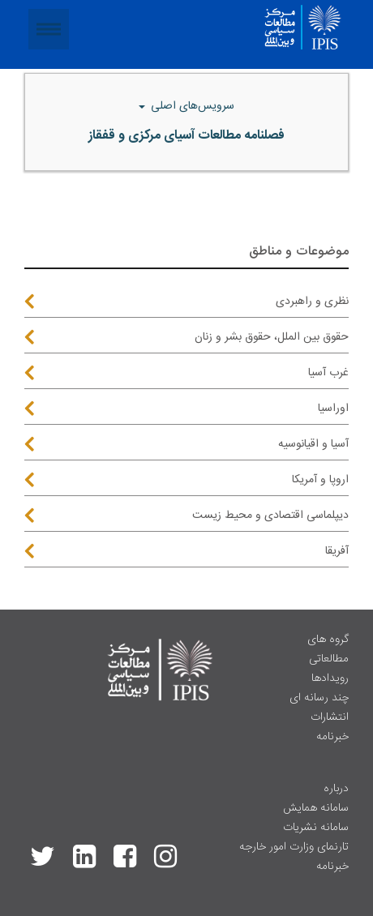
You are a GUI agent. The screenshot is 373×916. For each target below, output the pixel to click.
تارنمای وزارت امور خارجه (294, 847)
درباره (336, 788)
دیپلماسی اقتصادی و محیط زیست (270, 515)
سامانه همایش (316, 808)
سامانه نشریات (316, 827)
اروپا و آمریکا (320, 480)
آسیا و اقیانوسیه (313, 444)
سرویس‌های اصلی (191, 106)
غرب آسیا (328, 373)
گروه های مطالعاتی (328, 649)
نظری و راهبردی (312, 301)
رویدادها (330, 678)
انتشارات (330, 717)
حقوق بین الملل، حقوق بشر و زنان (272, 337)
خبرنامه (332, 737)
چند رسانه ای (319, 698)
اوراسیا (333, 408)
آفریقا (337, 551)
